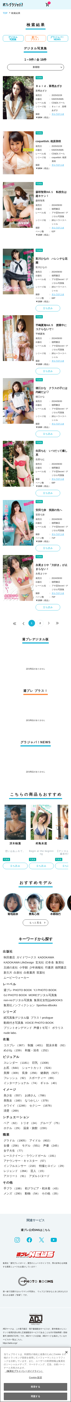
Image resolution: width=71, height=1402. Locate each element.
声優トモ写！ (42, 1027)
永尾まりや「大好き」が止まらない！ (51, 567)
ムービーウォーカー (16, 977)
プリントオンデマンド (18, 1027)
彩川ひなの (41, 267)
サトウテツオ (58, 114)
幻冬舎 (49, 962)
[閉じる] (66, 1352)
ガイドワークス (26, 957)
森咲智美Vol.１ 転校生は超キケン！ (51, 193)
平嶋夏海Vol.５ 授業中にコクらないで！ (51, 327)
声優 (51, 1145)
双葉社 (41, 972)
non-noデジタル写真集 (18, 1000)
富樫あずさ (41, 90)
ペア (11, 1123)
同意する (35, 1396)
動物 (32, 1193)
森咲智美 (40, 200)
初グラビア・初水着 (42, 1188)
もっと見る (35, 922)
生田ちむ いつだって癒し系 (51, 452)
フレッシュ (15, 1077)
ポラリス (57, 1027)
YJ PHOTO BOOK (45, 990)
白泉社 (18, 972)
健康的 (50, 1072)
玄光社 (39, 962)
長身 (30, 1072)
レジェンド (16, 1170)
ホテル (13, 1128)
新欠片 (8, 972)
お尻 (12, 1067)
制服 (36, 1045)
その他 (51, 1193)
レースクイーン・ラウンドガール (30, 1155)
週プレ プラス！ (35, 38)
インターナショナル (21, 1083)
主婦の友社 (11, 967)
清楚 (12, 1110)
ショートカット (37, 1067)
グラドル (16, 1140)
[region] (35, 1374)
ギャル (49, 1083)
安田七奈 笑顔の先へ (49, 509)
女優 (12, 1145)
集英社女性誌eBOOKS (48, 1000)
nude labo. (10, 1032)
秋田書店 (9, 957)
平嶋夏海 (40, 333)
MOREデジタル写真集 (43, 995)
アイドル (40, 1140)
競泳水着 (56, 1045)
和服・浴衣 (37, 1050)
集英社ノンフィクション (19, 1005)
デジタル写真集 (12, 38)
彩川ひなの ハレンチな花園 (51, 260)
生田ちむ (40, 459)
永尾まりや (41, 573)
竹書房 (49, 967)
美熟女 (13, 1100)
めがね (13, 1050)
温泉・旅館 (36, 1128)
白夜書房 (29, 972)
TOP (5, 13)
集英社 (59, 962)
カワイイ (16, 1105)
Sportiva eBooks (46, 1005)
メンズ (13, 1193)
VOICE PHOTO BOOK (39, 1022)
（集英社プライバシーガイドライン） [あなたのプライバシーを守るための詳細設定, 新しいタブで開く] (24, 1371)
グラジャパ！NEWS (57, 38)
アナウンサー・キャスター (25, 1160)
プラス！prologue (42, 1017)
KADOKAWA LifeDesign (19, 962)
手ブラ (13, 1188)
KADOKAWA (46, 957)
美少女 (13, 1095)
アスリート (15, 1176)
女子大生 (14, 1150)
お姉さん (36, 1095)
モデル (32, 1145)
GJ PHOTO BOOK (15, 995)
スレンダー (17, 1062)
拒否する (35, 1386)
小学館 (23, 967)
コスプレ (15, 1045)
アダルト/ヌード (39, 1176)
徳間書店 (60, 967)
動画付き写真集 (13, 1022)
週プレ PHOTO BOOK (18, 990)
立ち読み (48, 308)
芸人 (38, 1170)
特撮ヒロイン (52, 1165)
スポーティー (42, 1077)
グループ (50, 1123)
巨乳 (41, 1062)
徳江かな (40, 396)
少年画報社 (36, 967)
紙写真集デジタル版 (16, 1017)
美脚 (12, 1072)
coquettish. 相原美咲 (48, 141)
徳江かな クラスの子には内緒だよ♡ (51, 390)
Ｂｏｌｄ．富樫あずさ (49, 86)
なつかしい (37, 1100)
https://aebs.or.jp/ (10, 1343)
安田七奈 (40, 514)
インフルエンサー (20, 1165)
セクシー (41, 1105)
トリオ (29, 1123)
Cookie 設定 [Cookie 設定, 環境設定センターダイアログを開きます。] (35, 1377)
